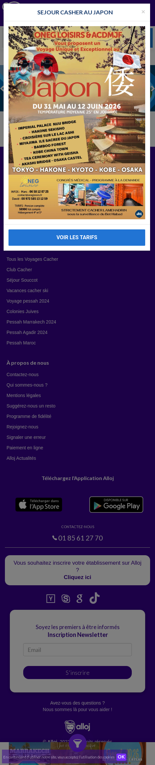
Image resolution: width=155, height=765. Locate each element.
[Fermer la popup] (143, 11)
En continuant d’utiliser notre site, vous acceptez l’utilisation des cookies (58, 757)
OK (121, 757)
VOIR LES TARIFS (77, 237)
